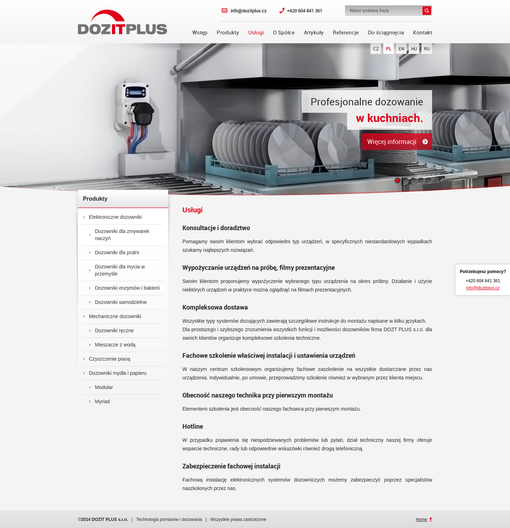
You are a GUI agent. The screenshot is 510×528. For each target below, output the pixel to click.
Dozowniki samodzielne (118, 302)
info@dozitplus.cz (249, 10)
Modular (101, 387)
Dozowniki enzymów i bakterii (124, 288)
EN (401, 48)
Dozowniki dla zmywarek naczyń (119, 234)
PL (388, 48)
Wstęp (200, 32)
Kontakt (422, 32)
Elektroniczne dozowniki (112, 217)
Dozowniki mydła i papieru (115, 373)
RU (427, 48)
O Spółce (284, 32)
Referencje (346, 32)
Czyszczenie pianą (106, 359)
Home (421, 519)
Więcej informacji (391, 141)
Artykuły (314, 32)
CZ (376, 48)
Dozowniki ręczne (111, 330)
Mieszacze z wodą (112, 345)
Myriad (99, 401)
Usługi (256, 32)
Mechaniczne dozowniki (112, 316)
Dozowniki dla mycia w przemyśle (117, 270)
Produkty (228, 32)
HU (414, 48)
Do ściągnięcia (386, 32)
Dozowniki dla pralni (114, 252)
